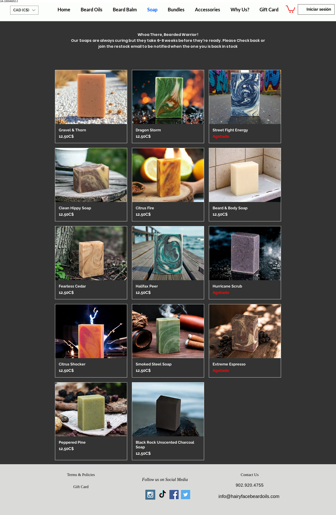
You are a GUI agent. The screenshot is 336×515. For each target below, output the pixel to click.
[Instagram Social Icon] (150, 495)
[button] (24, 10)
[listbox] (24, 10)
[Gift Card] (81, 487)
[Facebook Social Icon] (174, 494)
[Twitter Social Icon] (185, 494)
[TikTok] (162, 494)
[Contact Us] (249, 475)
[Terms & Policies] (81, 475)
